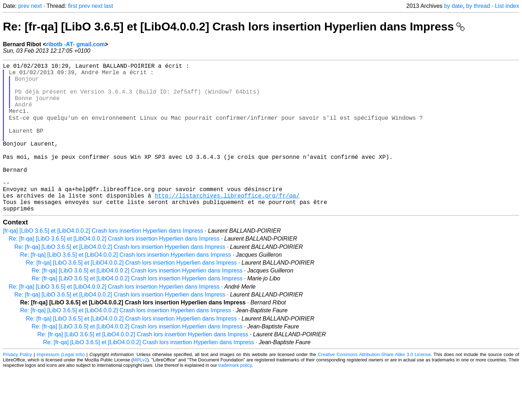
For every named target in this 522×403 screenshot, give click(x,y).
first (72, 6)
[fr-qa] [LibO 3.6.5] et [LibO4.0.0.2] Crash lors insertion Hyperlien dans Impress (103, 263)
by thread (478, 6)
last (108, 6)
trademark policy (235, 397)
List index (507, 6)
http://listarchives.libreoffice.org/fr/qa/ (226, 225)
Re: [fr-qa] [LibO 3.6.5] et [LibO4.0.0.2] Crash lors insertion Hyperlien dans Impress (234, 26)
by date (453, 6)
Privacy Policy (17, 386)
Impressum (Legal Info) (61, 386)
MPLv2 (140, 392)
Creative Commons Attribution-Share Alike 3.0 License (374, 386)
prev (23, 6)
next (36, 6)
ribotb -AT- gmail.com (75, 44)
